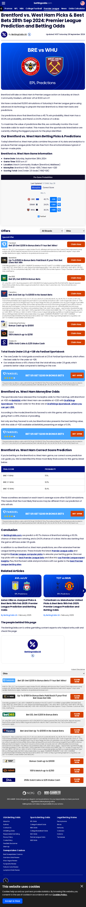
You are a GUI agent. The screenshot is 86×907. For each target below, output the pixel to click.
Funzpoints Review (9, 864)
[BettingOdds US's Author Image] (33, 644)
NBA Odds (33, 828)
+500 (53, 210)
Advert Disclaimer (78, 669)
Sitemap (6, 846)
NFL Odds (33, 821)
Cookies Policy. (60, 894)
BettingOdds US (19, 34)
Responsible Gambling (11, 834)
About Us (6, 821)
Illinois (59, 824)
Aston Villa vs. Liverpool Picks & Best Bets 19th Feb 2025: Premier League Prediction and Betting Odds (19, 604)
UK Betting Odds (9, 831)
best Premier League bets (31, 557)
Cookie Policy (8, 840)
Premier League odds (62, 550)
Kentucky (60, 828)
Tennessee (61, 837)
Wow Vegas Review (10, 861)
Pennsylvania (62, 821)
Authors (6, 824)
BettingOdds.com (13, 535)
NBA (22, 8)
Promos (8, 8)
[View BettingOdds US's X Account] (29, 34)
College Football (34, 8)
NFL (16, 8)
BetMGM (16, 400)
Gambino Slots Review (11, 857)
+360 (53, 205)
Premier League (51, 8)
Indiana (60, 834)
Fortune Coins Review (10, 867)
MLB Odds (33, 840)
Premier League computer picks (26, 554)
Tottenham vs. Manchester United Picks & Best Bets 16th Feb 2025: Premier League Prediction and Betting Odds (63, 604)
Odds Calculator (77, 8)
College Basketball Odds (39, 831)
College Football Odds (38, 824)
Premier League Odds (37, 837)
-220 (53, 199)
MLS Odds (33, 834)
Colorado (60, 831)
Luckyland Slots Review (11, 870)
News (64, 8)
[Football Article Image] (21, 586)
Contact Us (7, 828)
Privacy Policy (8, 837)
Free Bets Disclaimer (10, 843)
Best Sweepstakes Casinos (12, 854)
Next (83, 591)
